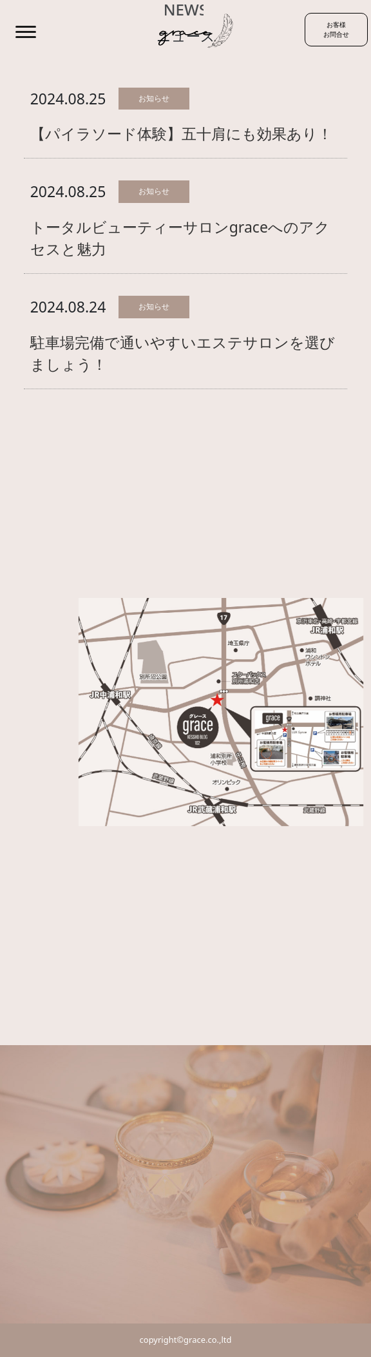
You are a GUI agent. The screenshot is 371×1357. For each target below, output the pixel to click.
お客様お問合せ (336, 29)
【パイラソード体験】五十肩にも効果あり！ (181, 133)
